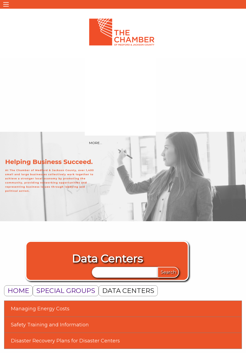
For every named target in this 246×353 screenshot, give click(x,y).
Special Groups (65, 291)
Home (18, 291)
